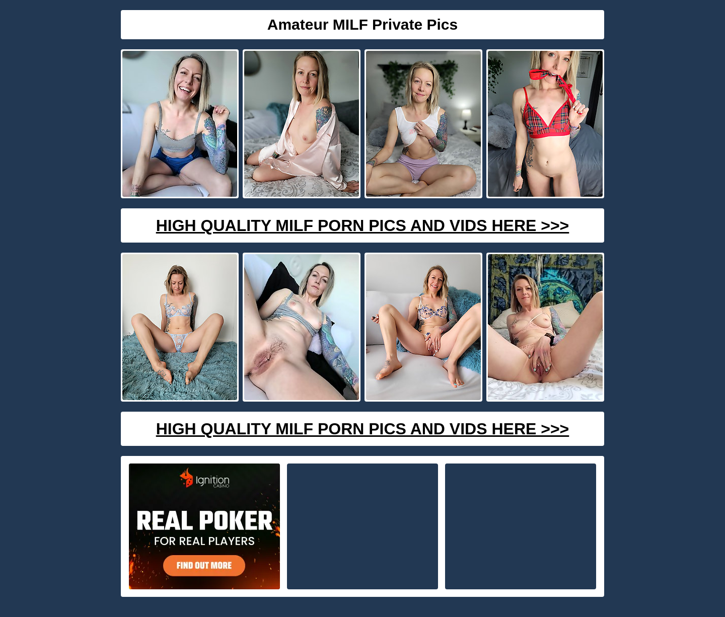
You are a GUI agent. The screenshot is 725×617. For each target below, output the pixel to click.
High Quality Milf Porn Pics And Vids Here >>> (362, 225)
